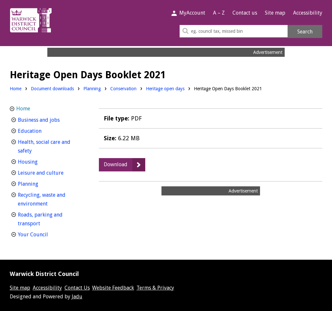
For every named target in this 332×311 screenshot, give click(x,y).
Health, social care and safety (44, 146)
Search (305, 32)
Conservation (123, 88)
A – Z (219, 13)
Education (41, 130)
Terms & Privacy (155, 288)
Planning (92, 88)
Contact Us (77, 288)
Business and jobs (51, 119)
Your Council (45, 234)
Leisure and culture (51, 172)
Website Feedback (113, 288)
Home (15, 88)
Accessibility (307, 13)
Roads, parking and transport (41, 219)
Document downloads (52, 88)
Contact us (244, 13)
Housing (40, 161)
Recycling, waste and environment (45, 199)
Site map (275, 13)
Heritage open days (165, 88)
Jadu (77, 296)
